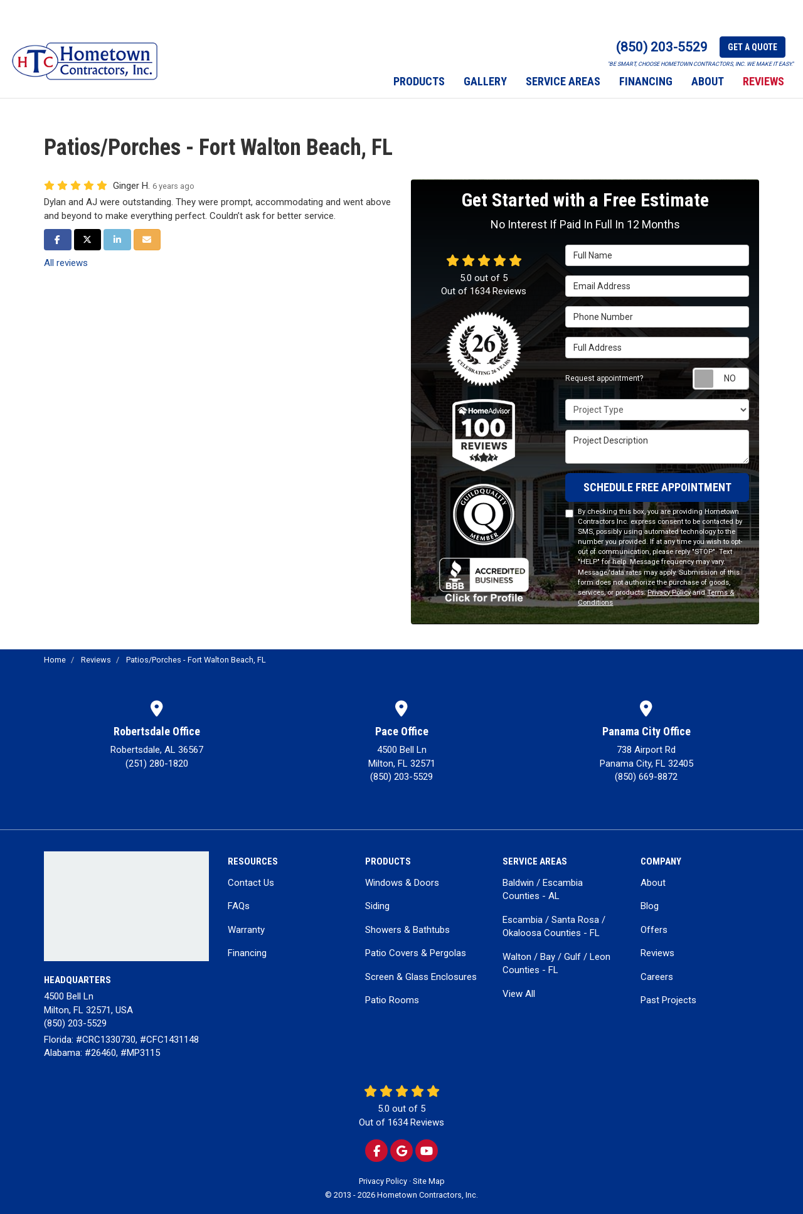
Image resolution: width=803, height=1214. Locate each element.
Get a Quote (752, 47)
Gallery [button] (485, 81)
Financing (247, 953)
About (653, 882)
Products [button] (419, 81)
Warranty (246, 929)
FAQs (239, 906)
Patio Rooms (392, 1000)
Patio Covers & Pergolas (415, 953)
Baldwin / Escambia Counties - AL (543, 889)
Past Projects (668, 1000)
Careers (657, 976)
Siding (377, 906)
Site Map (429, 1181)
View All (519, 993)
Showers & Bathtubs (407, 929)
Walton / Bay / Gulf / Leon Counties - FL (556, 963)
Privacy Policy (669, 592)
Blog (650, 906)
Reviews (657, 953)
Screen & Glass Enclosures (421, 976)
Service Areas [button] (563, 81)
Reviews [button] (763, 81)
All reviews (66, 263)
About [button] (707, 81)
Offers (654, 929)
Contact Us (251, 882)
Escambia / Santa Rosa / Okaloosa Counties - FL (554, 926)
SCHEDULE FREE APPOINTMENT (657, 487)
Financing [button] (646, 81)
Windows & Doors (402, 882)
